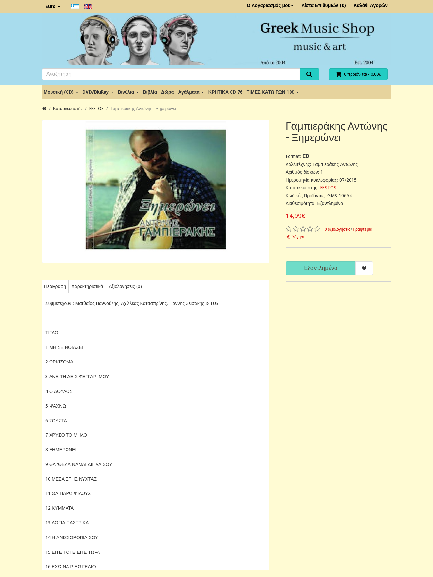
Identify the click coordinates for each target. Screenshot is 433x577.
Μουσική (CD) (61, 92)
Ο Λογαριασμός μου (270, 5)
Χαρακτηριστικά (87, 286)
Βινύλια (128, 92)
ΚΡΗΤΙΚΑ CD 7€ (225, 92)
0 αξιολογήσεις (337, 229)
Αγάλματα (191, 92)
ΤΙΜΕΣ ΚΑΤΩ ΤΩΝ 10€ (273, 92)
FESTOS (96, 108)
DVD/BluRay (97, 92)
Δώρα (167, 92)
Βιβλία (150, 92)
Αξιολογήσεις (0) (125, 286)
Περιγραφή (55, 286)
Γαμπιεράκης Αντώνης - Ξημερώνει (143, 108)
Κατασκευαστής (67, 108)
